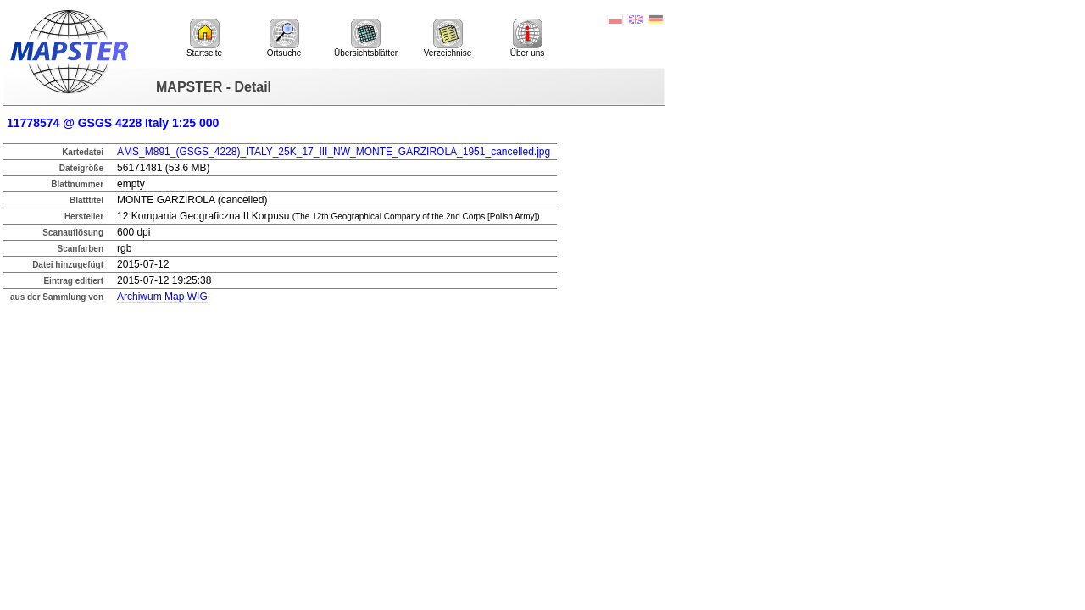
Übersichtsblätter (366, 38)
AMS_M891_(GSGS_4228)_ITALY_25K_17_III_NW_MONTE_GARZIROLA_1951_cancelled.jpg (333, 152)
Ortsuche (284, 38)
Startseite (204, 38)
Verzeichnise (448, 38)
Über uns (527, 38)
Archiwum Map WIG (162, 296)
